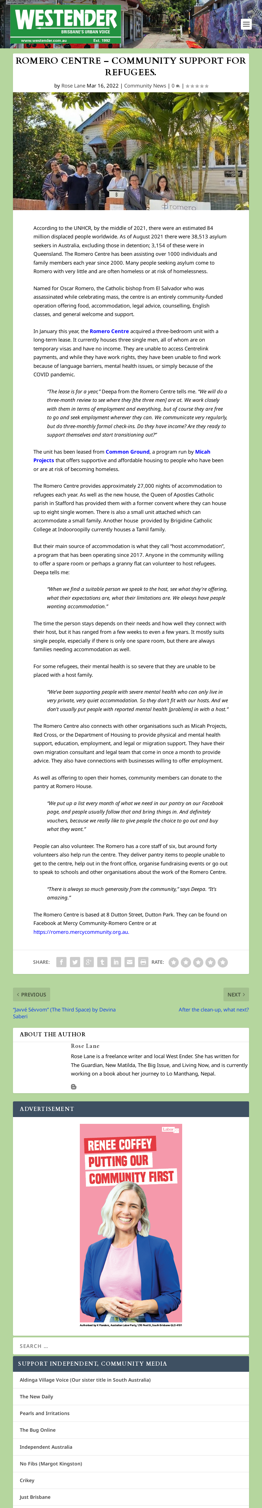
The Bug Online (38, 1430)
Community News (145, 85)
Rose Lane (73, 85)
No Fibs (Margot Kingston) (51, 1463)
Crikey (27, 1480)
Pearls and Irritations (45, 1413)
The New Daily (36, 1396)
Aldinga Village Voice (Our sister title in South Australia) (85, 1380)
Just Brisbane (35, 1497)
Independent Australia (46, 1447)
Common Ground (127, 451)
